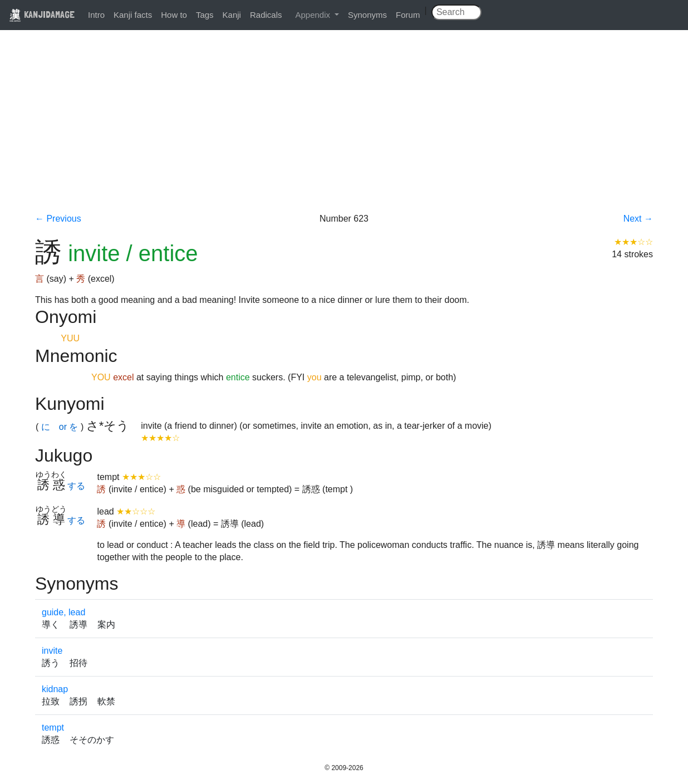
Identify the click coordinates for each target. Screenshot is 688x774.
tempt (53, 727)
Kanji (232, 14)
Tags (205, 14)
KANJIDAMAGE (42, 14)
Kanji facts (133, 14)
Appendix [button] (313, 14)
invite (52, 650)
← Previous (58, 218)
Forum (408, 14)
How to (174, 14)
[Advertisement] (344, 129)
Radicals (266, 14)
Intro (96, 14)
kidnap (55, 689)
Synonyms (367, 14)
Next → (638, 218)
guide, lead (63, 612)
